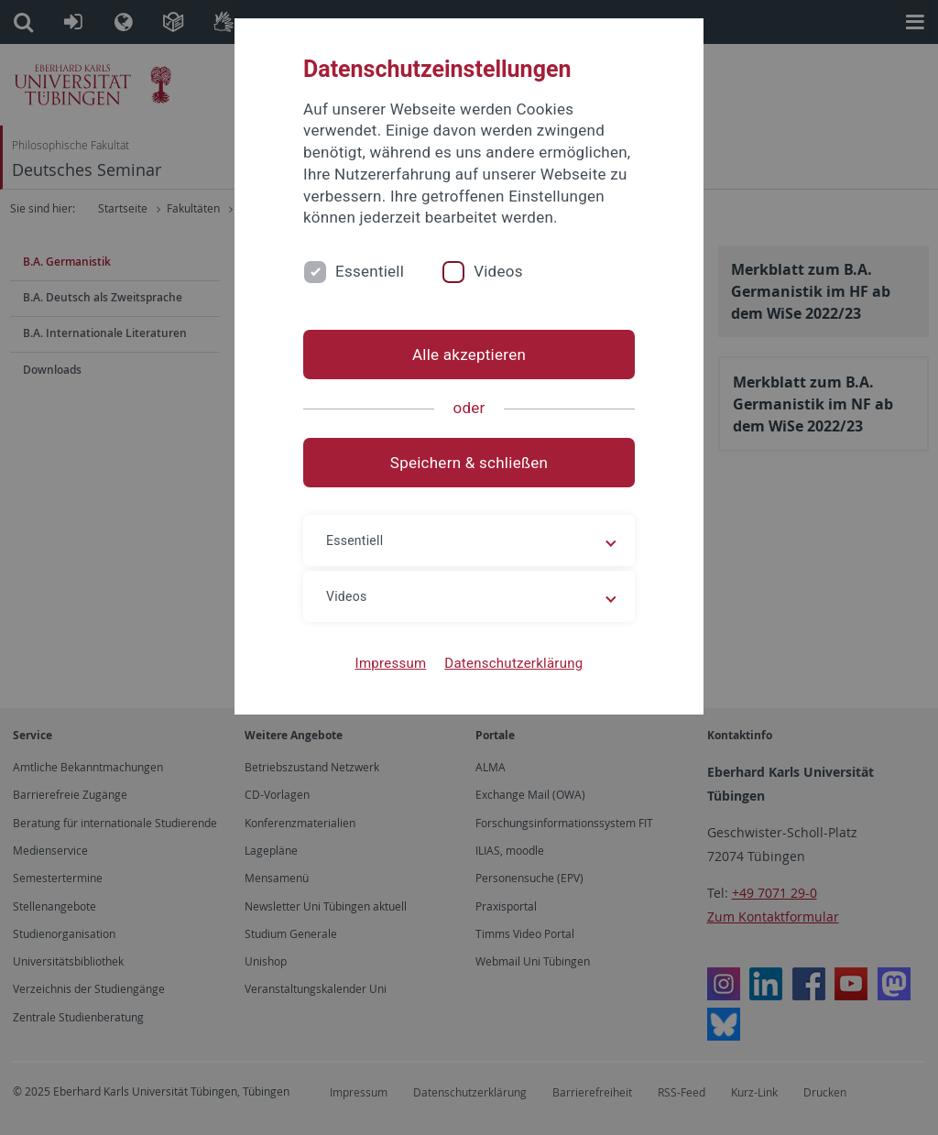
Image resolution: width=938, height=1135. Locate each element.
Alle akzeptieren (469, 354)
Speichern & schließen (469, 462)
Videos (498, 271)
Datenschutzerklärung (513, 663)
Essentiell (369, 271)
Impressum (391, 663)
